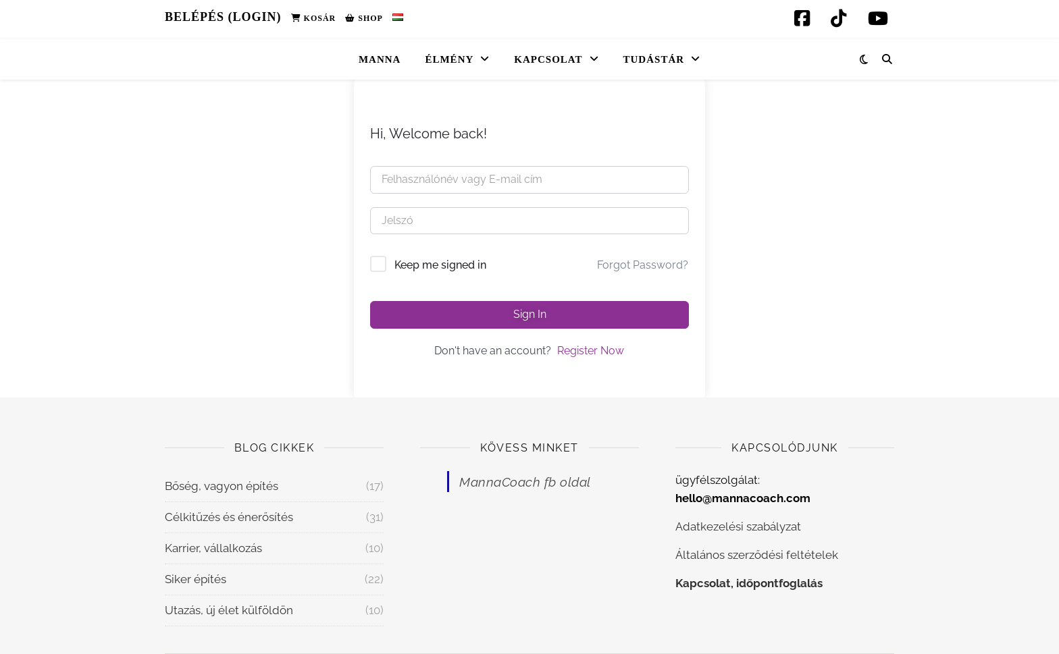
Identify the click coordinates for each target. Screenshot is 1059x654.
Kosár (313, 18)
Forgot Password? (642, 264)
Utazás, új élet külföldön (229, 610)
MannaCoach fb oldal (525, 481)
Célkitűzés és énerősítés (229, 517)
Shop (364, 18)
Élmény (449, 59)
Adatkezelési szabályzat (738, 526)
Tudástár (654, 59)
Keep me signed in (440, 264)
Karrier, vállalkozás (213, 548)
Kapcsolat (548, 59)
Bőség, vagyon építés (221, 486)
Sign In (529, 314)
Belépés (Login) (223, 17)
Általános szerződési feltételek (756, 555)
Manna (380, 59)
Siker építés (195, 579)
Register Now (590, 350)
